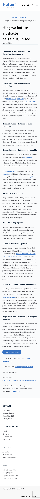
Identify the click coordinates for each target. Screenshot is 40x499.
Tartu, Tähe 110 (8, 416)
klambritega (27, 157)
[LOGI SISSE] (32, 5)
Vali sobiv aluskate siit (12, 352)
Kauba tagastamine (9, 478)
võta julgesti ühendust (24, 367)
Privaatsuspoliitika (9, 470)
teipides (31, 177)
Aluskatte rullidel (29, 101)
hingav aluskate (11, 171)
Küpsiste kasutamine (10, 475)
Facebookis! (15, 391)
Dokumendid (7, 455)
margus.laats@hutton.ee (27, 380)
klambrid (20, 99)
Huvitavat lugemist (9, 457)
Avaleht (14, 17)
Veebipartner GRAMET (29, 496)
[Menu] (37, 5)
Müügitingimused (8, 473)
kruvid (14, 99)
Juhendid (5, 452)
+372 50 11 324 (10, 380)
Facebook (6, 439)
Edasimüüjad (7, 437)
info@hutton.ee (8, 413)
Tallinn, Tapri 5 (7, 419)
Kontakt (5, 434)
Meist (4, 431)
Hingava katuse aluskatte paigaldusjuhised (16, 33)
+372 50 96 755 (8, 410)
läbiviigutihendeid (9, 297)
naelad (8, 99)
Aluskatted (23, 17)
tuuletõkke (6, 174)
